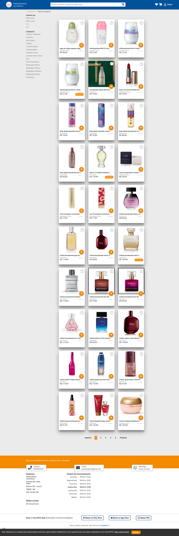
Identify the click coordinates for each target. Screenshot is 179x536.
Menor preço (30, 21)
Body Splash (30, 40)
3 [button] (105, 438)
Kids (27, 59)
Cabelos (29, 43)
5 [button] (115, 438)
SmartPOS (104, 525)
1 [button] (95, 438)
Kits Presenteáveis (32, 62)
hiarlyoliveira (32, 504)
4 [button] (110, 438)
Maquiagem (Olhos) (33, 68)
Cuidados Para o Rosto (34, 56)
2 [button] (100, 438)
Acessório (29, 37)
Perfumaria (30, 77)
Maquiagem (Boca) (33, 65)
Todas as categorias (33, 34)
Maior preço (30, 18)
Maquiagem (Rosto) (33, 74)
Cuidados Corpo (32, 53)
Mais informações (122, 532)
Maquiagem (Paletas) (33, 71)
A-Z (27, 24)
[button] (123, 4)
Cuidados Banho (32, 46)
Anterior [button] (88, 438)
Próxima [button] (123, 438)
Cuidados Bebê (31, 50)
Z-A (27, 27)
